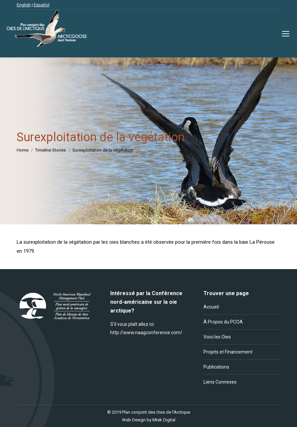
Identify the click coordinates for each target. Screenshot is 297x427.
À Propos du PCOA (223, 322)
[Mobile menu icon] (285, 33)
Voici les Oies (217, 337)
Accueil (211, 306)
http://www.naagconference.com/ (146, 332)
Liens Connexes (220, 382)
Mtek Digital (163, 419)
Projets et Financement (228, 352)
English (24, 4)
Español (41, 4)
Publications (216, 367)
